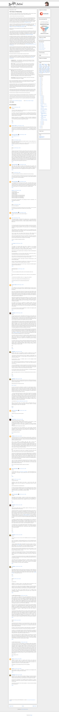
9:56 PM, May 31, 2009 (20, 284)
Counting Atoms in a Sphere (44, 120)
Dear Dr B (44, 72)
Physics (45, 64)
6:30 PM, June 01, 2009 (17, 479)
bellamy (13, 658)
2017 (40, 86)
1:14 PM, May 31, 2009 (22, 164)
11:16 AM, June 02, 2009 (18, 566)
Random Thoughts (30, 100)
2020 (40, 83)
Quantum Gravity (42, 66)
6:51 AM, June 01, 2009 (18, 351)
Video (40, 64)
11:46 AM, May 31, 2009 (22, 134)
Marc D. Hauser (14, 385)
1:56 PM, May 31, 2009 (17, 172)
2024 (40, 79)
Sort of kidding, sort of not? (15, 135)
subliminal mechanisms (16, 332)
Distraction (45, 70)
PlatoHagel (13, 351)
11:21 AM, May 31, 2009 (16, 107)
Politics (27, 100)
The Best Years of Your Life (44, 119)
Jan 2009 (42, 124)
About (15, 6)
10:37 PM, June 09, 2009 (17, 668)
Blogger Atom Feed (41, 136)
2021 (40, 82)
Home (11, 6)
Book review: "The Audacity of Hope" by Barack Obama (44, 116)
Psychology (48, 72)
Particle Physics (47, 67)
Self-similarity (19, 544)
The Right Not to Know (27, 22)
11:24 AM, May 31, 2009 (20, 125)
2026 (40, 77)
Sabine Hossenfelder (15, 134)
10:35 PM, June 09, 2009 (17, 658)
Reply (12, 122)
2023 (40, 80)
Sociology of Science (42, 71)
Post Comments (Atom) (24, 709)
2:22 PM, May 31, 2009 (22, 212)
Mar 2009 (42, 122)
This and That (42, 107)
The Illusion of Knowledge (29, 34)
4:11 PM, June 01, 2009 (22, 468)
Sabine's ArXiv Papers (42, 49)
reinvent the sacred (24, 25)
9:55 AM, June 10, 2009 (18, 674)
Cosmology (48, 68)
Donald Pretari (14, 419)
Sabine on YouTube (41, 44)
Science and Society (43, 65)
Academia (42, 68)
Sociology (41, 73)
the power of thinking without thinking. (19, 26)
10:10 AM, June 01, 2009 (22, 410)
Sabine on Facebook (41, 45)
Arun (12, 107)
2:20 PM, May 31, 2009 (17, 204)
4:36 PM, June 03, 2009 (24, 595)
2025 (40, 78)
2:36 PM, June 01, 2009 (19, 419)
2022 (40, 81)
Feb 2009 (42, 123)
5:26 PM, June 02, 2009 (17, 578)
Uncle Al (13, 190)
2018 (40, 85)
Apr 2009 (42, 121)
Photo (47, 71)
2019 (40, 84)
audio (32, 57)
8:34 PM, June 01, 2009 (22, 494)
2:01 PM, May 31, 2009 (22, 181)
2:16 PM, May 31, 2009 (17, 190)
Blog (48, 70)
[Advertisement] (44, 154)
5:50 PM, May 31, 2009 (19, 243)
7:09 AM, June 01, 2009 (18, 378)
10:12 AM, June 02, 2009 (18, 534)
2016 (40, 87)
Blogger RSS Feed (41, 137)
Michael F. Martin (14, 125)
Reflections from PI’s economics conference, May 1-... (44, 113)
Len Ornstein (14, 243)
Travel (41, 70)
